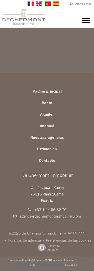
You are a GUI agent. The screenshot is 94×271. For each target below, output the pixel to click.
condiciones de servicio (50, 264)
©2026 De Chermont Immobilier (36, 233)
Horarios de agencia (24, 240)
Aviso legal (76, 232)
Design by (48, 247)
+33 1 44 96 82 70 (50, 209)
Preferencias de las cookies (68, 240)
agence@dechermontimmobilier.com (50, 216)
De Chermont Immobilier (47, 175)
